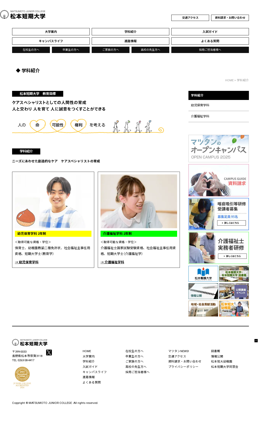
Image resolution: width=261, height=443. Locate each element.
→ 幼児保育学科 (27, 262)
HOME (229, 80)
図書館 (215, 351)
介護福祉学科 (200, 116)
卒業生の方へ (70, 49)
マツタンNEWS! (178, 351)
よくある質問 (92, 382)
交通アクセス (190, 17)
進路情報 (89, 377)
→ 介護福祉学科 (112, 262)
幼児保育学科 (200, 105)
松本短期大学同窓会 (224, 367)
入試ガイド (90, 367)
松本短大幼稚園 (221, 361)
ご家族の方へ (110, 49)
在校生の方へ (31, 49)
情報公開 (217, 356)
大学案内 (89, 356)
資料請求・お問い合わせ (230, 17)
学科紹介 (218, 98)
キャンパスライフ (95, 372)
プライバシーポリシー (183, 367)
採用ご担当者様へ (210, 49)
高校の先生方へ (150, 49)
